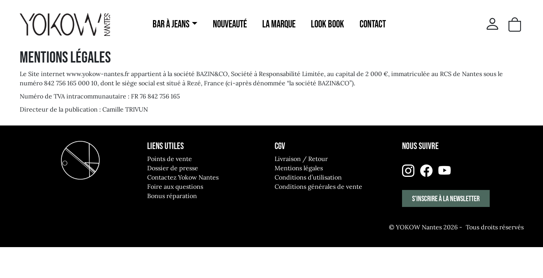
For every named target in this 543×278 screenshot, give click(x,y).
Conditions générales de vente (318, 186)
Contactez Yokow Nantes (183, 177)
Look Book (327, 25)
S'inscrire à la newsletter (446, 198)
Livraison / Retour (301, 159)
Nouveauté (230, 25)
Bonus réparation (172, 196)
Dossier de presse (172, 168)
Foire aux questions (175, 186)
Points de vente (169, 159)
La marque (278, 25)
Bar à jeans (171, 25)
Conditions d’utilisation (308, 177)
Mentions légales (299, 168)
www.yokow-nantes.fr (97, 74)
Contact (373, 25)
